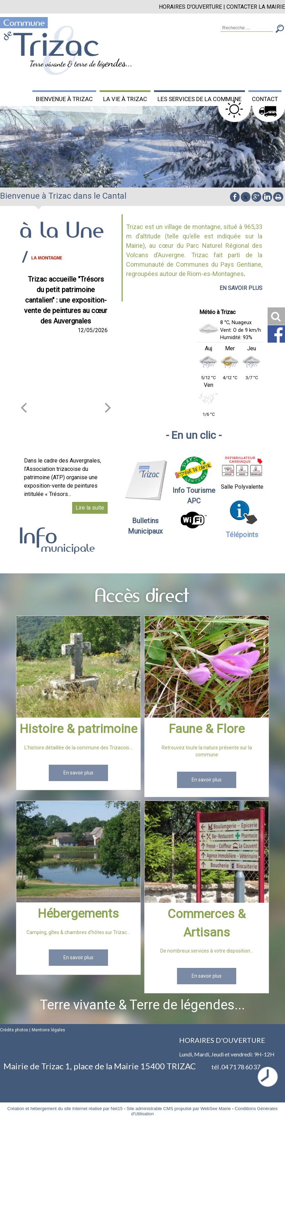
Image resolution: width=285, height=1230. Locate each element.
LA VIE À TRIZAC (125, 99)
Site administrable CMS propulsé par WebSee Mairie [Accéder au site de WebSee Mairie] (178, 1108)
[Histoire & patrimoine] (78, 668)
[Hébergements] (78, 853)
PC (196, 501)
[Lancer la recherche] (280, 29)
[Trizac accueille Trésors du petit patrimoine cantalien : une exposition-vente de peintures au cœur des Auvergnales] (66, 396)
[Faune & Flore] (207, 668)
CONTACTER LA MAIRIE (255, 6)
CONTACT (265, 99)
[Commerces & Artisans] (207, 853)
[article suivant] (108, 407)
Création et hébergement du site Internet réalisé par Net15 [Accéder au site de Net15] (65, 1108)
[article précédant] (23, 407)
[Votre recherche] (247, 28)
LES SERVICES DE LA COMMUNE (199, 99)
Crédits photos (14, 1029)
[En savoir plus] (78, 773)
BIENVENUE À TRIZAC (64, 99)
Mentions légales (48, 1029)
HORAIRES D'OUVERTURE (190, 6)
